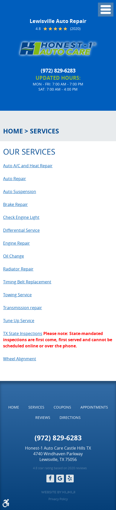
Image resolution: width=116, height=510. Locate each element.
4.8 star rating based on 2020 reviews (60, 468)
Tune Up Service (18, 320)
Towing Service (17, 295)
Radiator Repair (18, 269)
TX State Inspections (22, 333)
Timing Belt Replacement (27, 282)
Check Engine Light (21, 217)
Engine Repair (16, 243)
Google (60, 478)
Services (44, 131)
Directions (70, 417)
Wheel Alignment (19, 359)
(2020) (75, 28)
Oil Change (13, 256)
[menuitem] (14, 407)
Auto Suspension (19, 191)
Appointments (94, 407)
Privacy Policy (58, 499)
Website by (58, 492)
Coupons (62, 407)
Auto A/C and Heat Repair (28, 166)
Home (13, 131)
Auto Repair (14, 178)
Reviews (42, 417)
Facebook (50, 478)
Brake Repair (15, 204)
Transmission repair (22, 307)
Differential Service (21, 230)
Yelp (70, 478)
